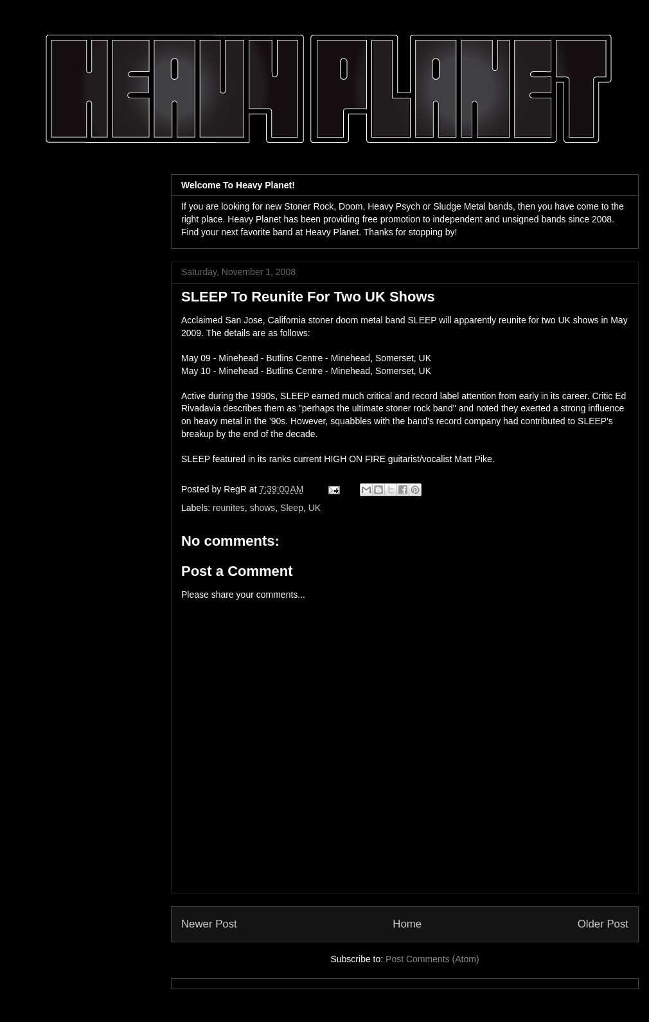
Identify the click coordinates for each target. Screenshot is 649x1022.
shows (263, 508)
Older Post (603, 924)
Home (407, 924)
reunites (229, 508)
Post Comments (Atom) (432, 959)
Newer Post (209, 924)
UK (314, 508)
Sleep (291, 508)
